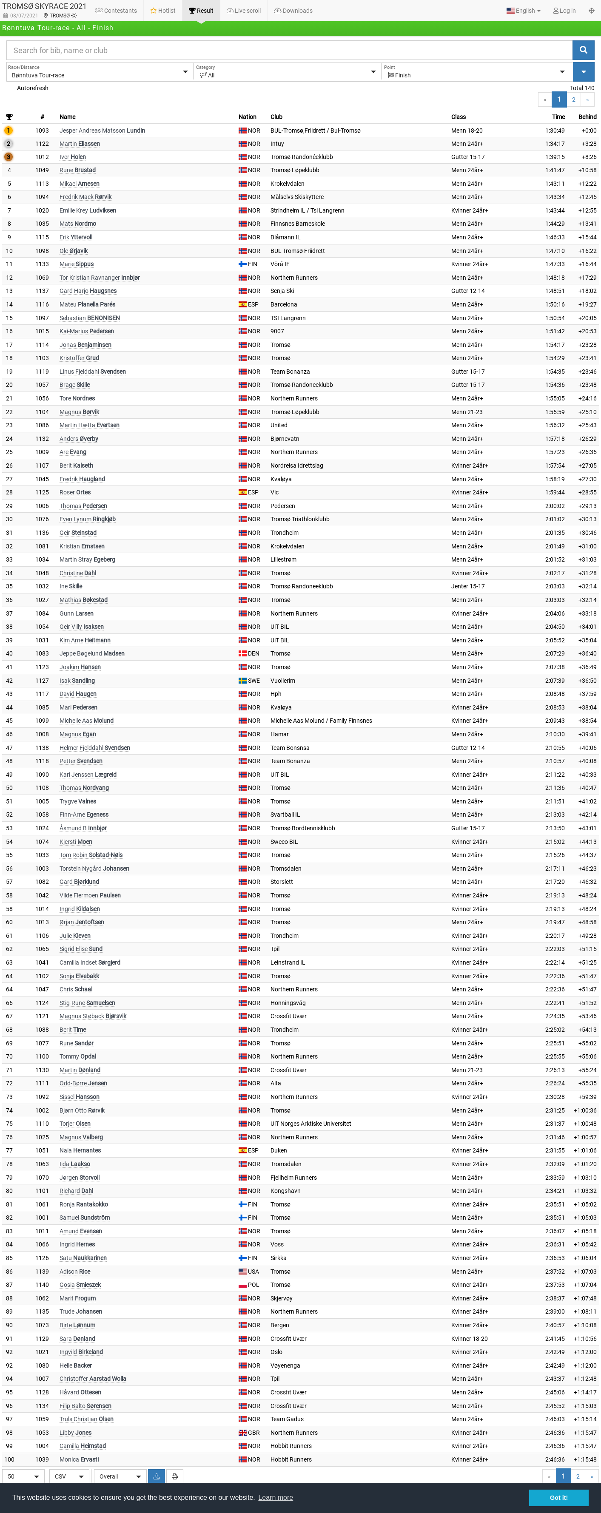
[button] (523, 10)
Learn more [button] (275, 1497)
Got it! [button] (559, 1497)
